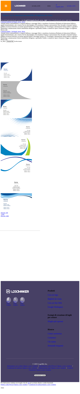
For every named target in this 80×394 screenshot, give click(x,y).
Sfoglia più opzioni (55, 321)
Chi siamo (52, 342)
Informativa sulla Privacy (55, 366)
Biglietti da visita (54, 299)
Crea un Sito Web (55, 303)
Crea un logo (53, 295)
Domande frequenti (55, 346)
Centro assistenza (55, 333)
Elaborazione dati (52, 368)
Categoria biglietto (13, 22)
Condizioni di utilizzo (22, 368)
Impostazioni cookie (40, 375)
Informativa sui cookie (22, 366)
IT (60, 5)
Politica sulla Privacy (14, 384)
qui (29, 383)
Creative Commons (51, 369)
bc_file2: (3, 41)
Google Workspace (55, 307)
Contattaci (52, 338)
